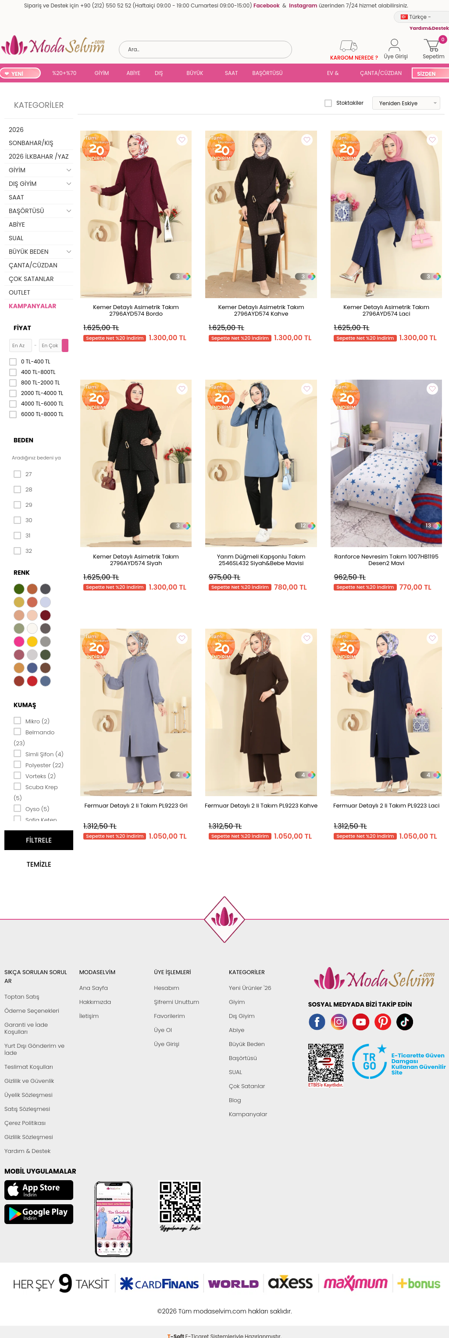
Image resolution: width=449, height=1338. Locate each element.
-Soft (176, 1306)
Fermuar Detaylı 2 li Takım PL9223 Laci (386, 805)
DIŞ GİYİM (162, 73)
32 (23, 551)
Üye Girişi (166, 1044)
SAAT (231, 73)
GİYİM (102, 73)
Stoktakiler (343, 103)
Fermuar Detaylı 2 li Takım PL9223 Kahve (261, 805)
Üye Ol (163, 1030)
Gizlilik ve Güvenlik (29, 1081)
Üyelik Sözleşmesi (28, 1095)
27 (23, 474)
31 (22, 535)
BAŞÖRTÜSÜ (268, 73)
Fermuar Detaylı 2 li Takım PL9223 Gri (136, 805)
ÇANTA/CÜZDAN (381, 73)
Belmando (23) (34, 737)
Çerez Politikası (25, 1123)
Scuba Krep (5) (36, 792)
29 (23, 505)
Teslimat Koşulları (28, 1067)
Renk (22, 572)
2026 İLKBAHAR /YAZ (39, 156)
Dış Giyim (242, 1016)
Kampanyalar (248, 1114)
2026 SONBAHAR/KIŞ (31, 136)
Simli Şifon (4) (39, 753)
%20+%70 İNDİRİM (64, 73)
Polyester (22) (39, 764)
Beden (23, 440)
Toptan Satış (21, 997)
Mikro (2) (32, 721)
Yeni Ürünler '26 (250, 988)
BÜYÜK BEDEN (195, 73)
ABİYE (133, 73)
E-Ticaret (197, 1306)
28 (23, 489)
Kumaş (25, 705)
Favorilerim (169, 1016)
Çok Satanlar (247, 1086)
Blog (235, 1100)
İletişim (89, 1016)
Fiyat (22, 328)
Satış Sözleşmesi (27, 1109)
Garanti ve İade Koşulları (26, 1028)
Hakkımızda (95, 1002)
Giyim (237, 1002)
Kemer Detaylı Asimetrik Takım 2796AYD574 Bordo (136, 310)
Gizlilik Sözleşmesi (28, 1137)
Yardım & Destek (27, 1151)
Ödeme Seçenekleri (31, 1011)
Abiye (236, 1030)
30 (23, 520)
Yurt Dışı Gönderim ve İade (34, 1049)
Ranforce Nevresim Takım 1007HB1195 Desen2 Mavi (386, 559)
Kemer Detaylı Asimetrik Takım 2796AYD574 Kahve (261, 310)
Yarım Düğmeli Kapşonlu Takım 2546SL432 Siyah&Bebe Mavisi (261, 559)
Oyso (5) (32, 808)
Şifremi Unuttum (176, 1002)
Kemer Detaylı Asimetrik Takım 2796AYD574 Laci (386, 310)
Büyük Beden (247, 1044)
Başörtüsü (243, 1058)
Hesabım (166, 988)
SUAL (306, 73)
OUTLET (19, 292)
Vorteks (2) (35, 775)
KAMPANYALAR (32, 306)
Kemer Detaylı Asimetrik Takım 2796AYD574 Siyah (136, 559)
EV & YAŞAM (336, 73)
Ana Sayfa (93, 988)
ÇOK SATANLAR (31, 278)
